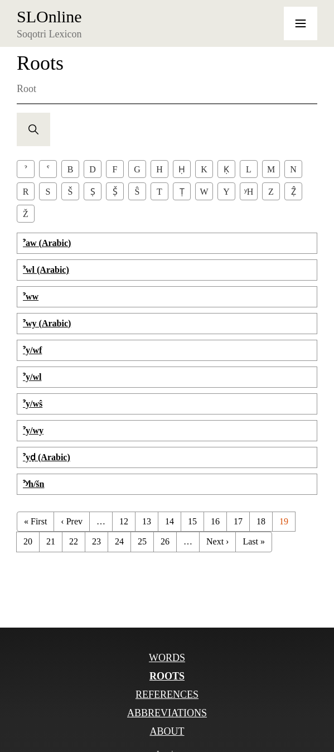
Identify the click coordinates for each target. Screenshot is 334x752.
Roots (167, 676)
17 (238, 521)
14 (169, 521)
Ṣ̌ (115, 191)
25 (142, 541)
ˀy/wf (32, 350)
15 (192, 521)
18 (260, 521)
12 (123, 521)
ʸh (249, 191)
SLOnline (49, 16)
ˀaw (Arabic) (47, 243)
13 (146, 521)
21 (50, 541)
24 (119, 541)
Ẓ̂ (293, 191)
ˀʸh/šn (33, 484)
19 (283, 521)
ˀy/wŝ (32, 403)
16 (215, 521)
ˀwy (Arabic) (47, 323)
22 (73, 541)
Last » (254, 541)
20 (27, 541)
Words (167, 657)
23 (96, 541)
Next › (217, 541)
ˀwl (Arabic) (46, 269)
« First (35, 521)
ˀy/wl (32, 377)
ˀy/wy (33, 430)
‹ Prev (72, 521)
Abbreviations (167, 713)
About (166, 731)
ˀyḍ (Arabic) (46, 457)
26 (165, 541)
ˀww (30, 296)
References (167, 694)
